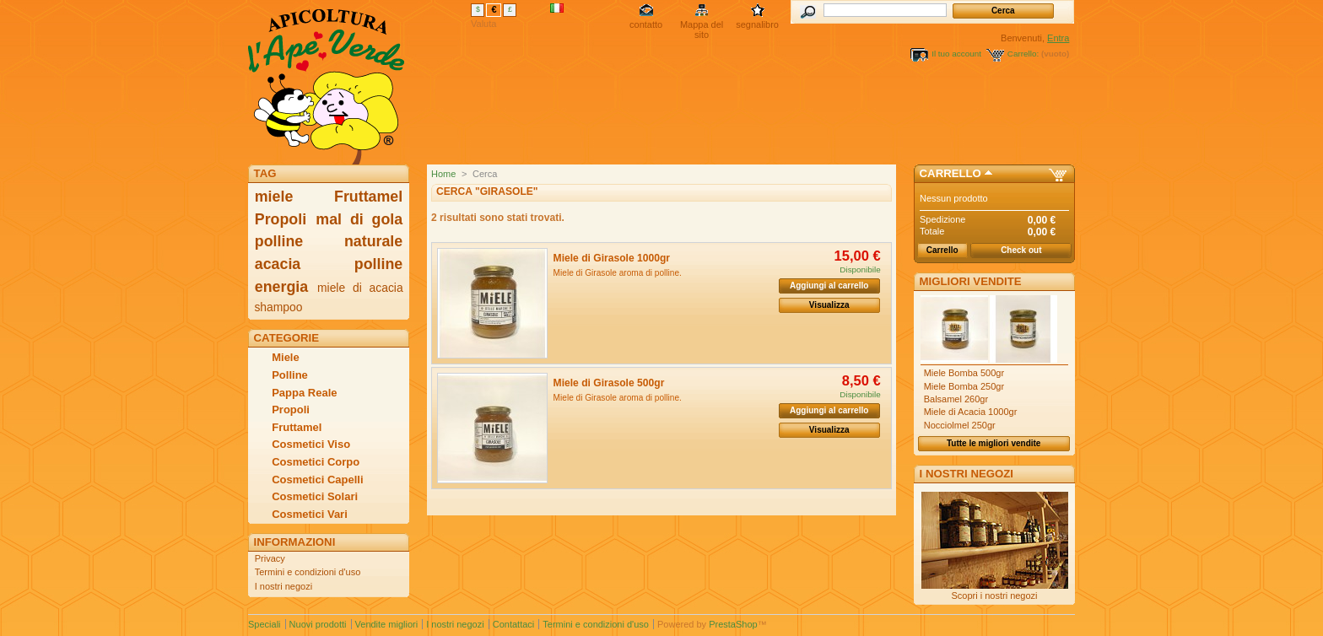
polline (378, 264)
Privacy (270, 558)
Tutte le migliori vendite (994, 443)
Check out (1021, 250)
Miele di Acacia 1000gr (971, 412)
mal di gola (359, 219)
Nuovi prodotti (318, 624)
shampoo (278, 307)
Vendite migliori (386, 624)
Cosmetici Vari (310, 514)
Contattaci (514, 624)
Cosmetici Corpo (315, 461)
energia (281, 286)
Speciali (264, 624)
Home (443, 174)
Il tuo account (956, 53)
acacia (277, 264)
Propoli (280, 219)
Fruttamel (368, 196)
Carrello (950, 173)
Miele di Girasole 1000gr (612, 258)
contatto (645, 24)
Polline (290, 375)
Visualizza (829, 305)
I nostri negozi (283, 586)
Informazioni (295, 542)
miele (274, 196)
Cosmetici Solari (315, 496)
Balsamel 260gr (956, 399)
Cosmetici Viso (311, 444)
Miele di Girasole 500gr (609, 383)
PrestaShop (733, 624)
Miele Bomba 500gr (964, 373)
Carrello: (1023, 53)
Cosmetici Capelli (317, 479)
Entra (1058, 38)
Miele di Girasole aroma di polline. (618, 273)
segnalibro (757, 24)
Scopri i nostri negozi (994, 595)
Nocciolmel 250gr (960, 425)
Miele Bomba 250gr (964, 386)
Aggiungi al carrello (829, 285)
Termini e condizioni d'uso (308, 572)
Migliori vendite (971, 281)
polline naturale (328, 241)
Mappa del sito (701, 25)
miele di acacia (360, 287)
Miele (286, 357)
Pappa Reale (304, 392)
